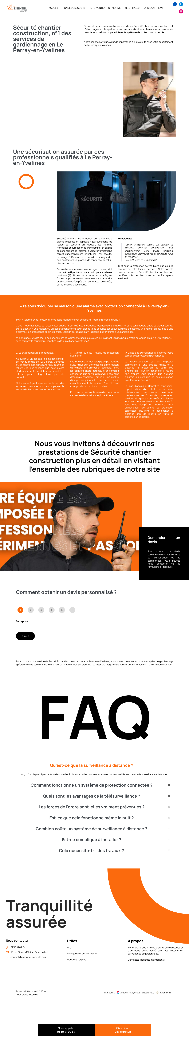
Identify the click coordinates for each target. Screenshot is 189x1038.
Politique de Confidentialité (82, 953)
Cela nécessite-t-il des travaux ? (91, 850)
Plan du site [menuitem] (109, 993)
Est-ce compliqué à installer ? (91, 839)
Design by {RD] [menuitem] (165, 993)
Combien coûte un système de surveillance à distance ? (91, 828)
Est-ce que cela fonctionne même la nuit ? (91, 817)
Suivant (25, 636)
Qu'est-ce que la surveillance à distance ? (91, 765)
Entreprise (22, 621)
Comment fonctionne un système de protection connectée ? (91, 785)
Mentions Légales (76, 959)
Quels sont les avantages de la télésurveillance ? (91, 796)
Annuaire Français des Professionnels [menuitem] (137, 993)
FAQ (69, 947)
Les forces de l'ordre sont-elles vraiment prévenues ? (91, 806)
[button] (94, 765)
